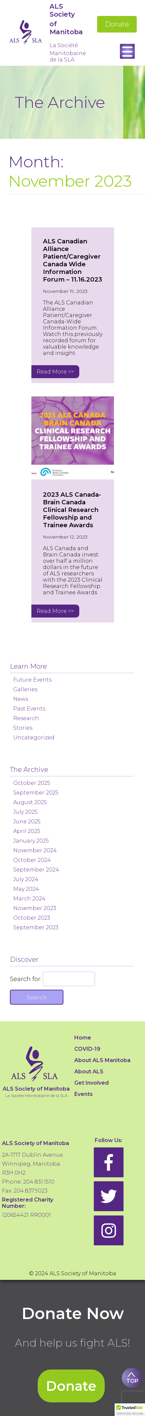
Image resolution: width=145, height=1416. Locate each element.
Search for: (25, 979)
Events (83, 1094)
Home (82, 1038)
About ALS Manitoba (102, 1060)
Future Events (32, 680)
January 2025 (31, 841)
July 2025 (25, 812)
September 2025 (35, 793)
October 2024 (32, 860)
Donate (117, 24)
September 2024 (36, 870)
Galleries (25, 689)
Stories (22, 728)
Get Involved (91, 1083)
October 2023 (31, 918)
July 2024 (25, 879)
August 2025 (30, 802)
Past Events (29, 709)
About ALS (88, 1071)
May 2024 (26, 889)
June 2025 (27, 821)
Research (26, 718)
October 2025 (31, 783)
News (20, 699)
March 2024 (29, 898)
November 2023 (34, 908)
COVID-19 (87, 1049)
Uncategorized (33, 737)
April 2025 (26, 831)
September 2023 (35, 927)
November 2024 (35, 850)
